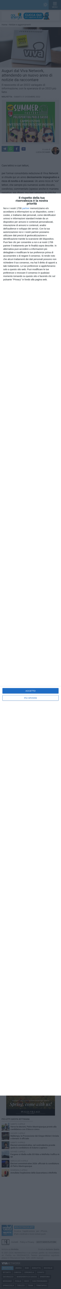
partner (25, 208)
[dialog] (30, 644)
